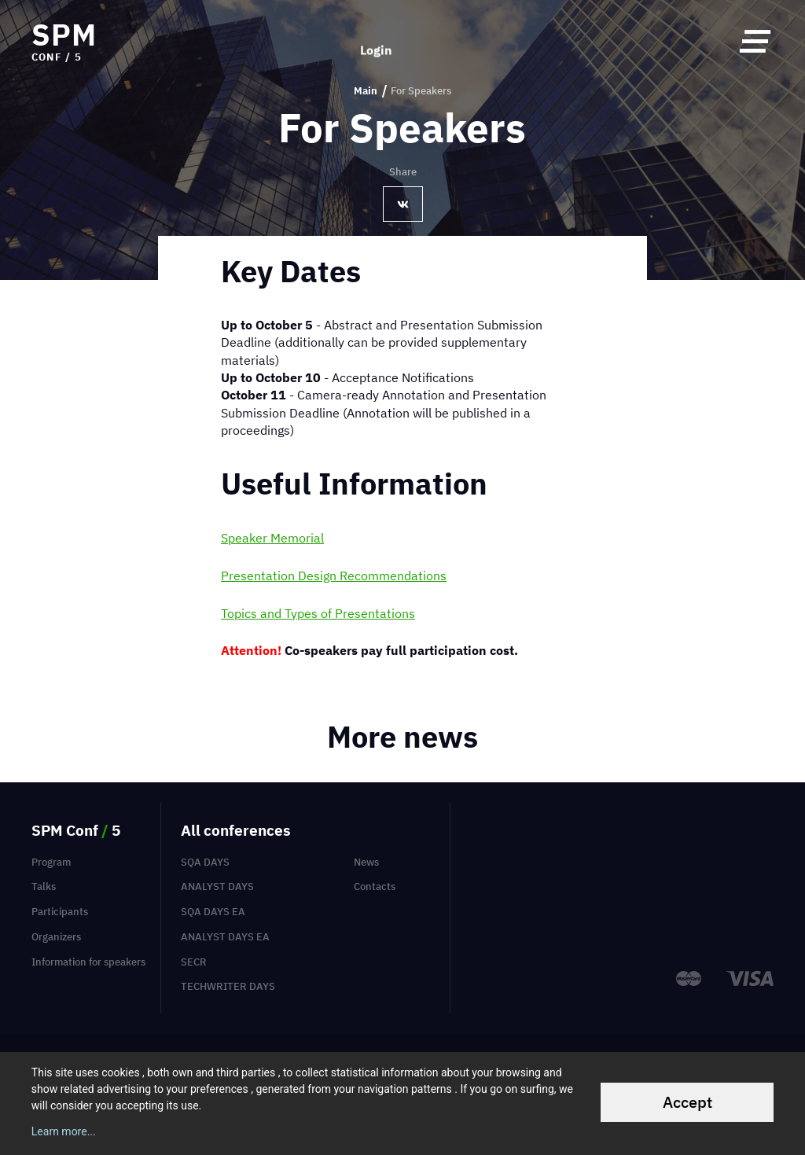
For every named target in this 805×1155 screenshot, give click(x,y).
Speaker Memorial (272, 538)
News (366, 862)
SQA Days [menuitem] (205, 862)
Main (365, 91)
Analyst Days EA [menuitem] (225, 936)
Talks (43, 886)
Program (51, 862)
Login (376, 41)
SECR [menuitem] (194, 962)
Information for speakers (88, 962)
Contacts (374, 886)
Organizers (56, 936)
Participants (59, 911)
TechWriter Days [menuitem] (228, 986)
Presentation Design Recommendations (334, 575)
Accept (687, 1102)
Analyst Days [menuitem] (217, 886)
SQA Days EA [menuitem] (213, 911)
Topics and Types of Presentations (318, 613)
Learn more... (63, 1131)
